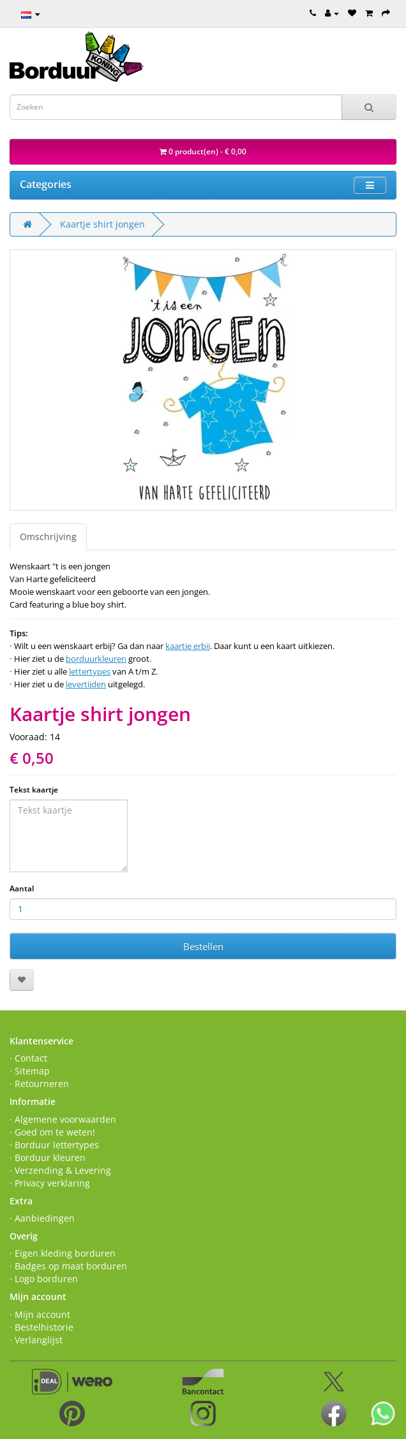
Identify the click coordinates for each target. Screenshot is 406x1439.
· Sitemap (30, 1071)
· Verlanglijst (36, 1340)
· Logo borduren (44, 1279)
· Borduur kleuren (48, 1157)
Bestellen (203, 946)
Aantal (22, 888)
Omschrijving (48, 536)
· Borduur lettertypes (54, 1145)
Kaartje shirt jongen (102, 224)
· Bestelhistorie (41, 1327)
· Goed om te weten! (52, 1132)
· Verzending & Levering (60, 1170)
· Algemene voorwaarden (63, 1119)
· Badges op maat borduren (68, 1266)
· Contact (28, 1058)
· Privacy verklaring (50, 1183)
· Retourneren (39, 1083)
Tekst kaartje (34, 789)
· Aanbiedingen (42, 1218)
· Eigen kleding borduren (63, 1253)
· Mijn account (40, 1314)
